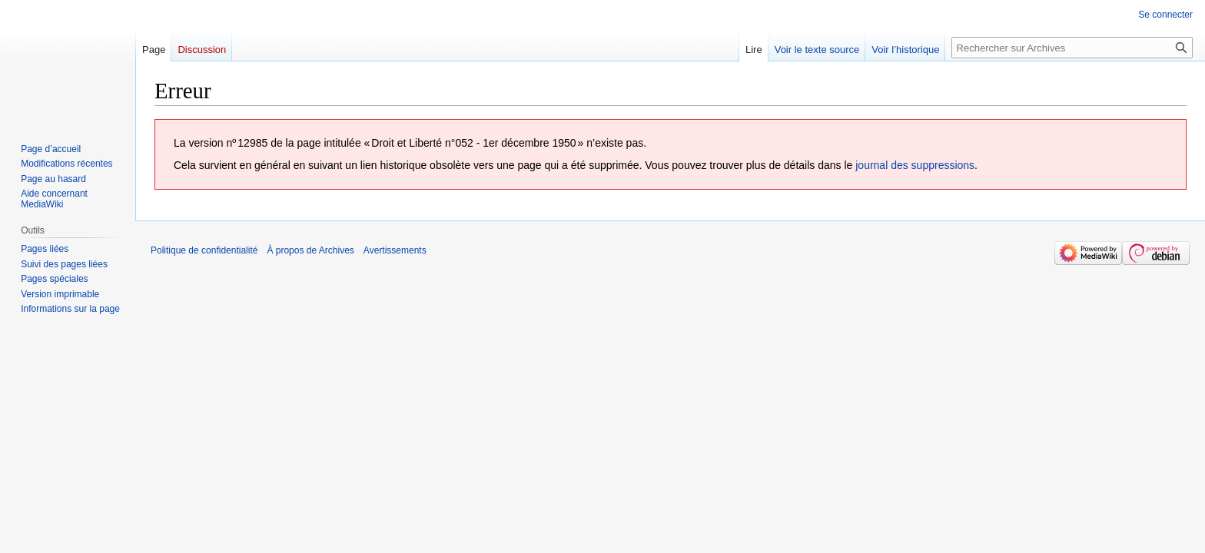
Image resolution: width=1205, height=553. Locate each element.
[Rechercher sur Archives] (1072, 47)
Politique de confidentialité (204, 250)
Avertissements (395, 250)
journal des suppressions (914, 165)
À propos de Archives (310, 250)
